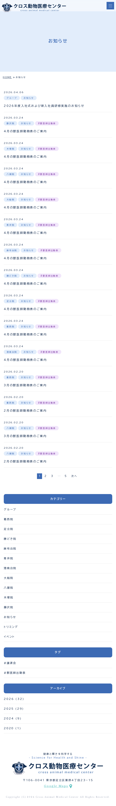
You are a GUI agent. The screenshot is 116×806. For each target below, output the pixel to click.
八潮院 (8, 587)
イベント (9, 636)
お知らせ (10, 617)
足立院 (8, 529)
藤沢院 (8, 607)
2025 (9, 708)
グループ (10, 509)
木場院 (8, 597)
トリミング (11, 627)
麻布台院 (10, 548)
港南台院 (10, 568)
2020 (9, 728)
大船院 (8, 578)
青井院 (8, 558)
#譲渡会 (10, 663)
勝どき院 (10, 539)
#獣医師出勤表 (15, 672)
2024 (9, 718)
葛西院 (8, 519)
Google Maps (56, 786)
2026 (9, 699)
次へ (74, 476)
